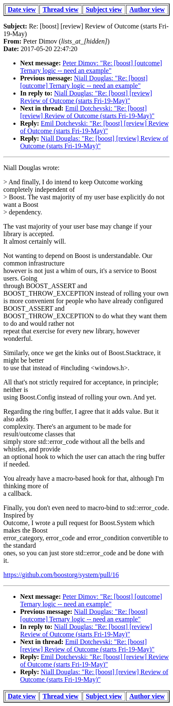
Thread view (60, 9)
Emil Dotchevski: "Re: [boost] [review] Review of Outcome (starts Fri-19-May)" (87, 112)
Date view (22, 9)
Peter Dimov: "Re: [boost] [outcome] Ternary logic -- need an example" (91, 66)
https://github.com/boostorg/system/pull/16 (61, 574)
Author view (147, 9)
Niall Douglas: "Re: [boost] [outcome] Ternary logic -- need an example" (83, 82)
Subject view (104, 9)
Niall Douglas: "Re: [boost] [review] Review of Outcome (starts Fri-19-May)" (86, 97)
